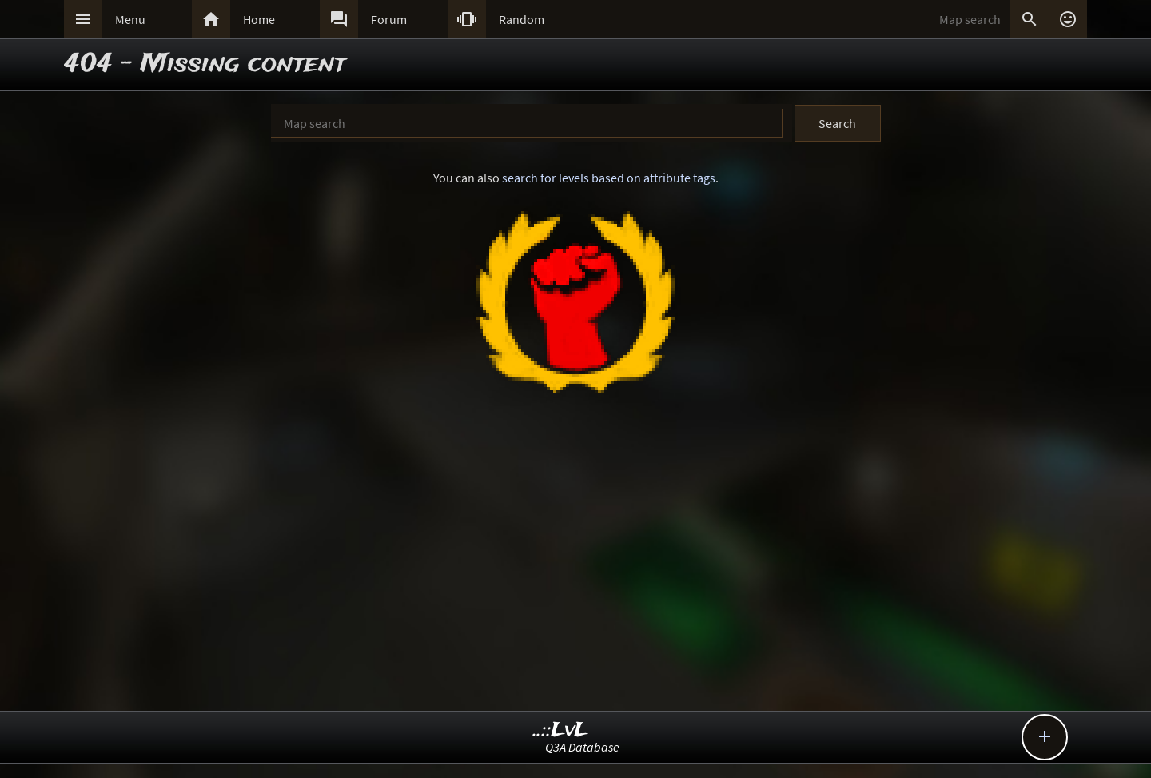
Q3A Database (582, 747)
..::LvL (560, 730)
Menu (130, 19)
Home (259, 19)
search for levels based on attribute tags (608, 178)
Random (521, 19)
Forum (389, 19)
